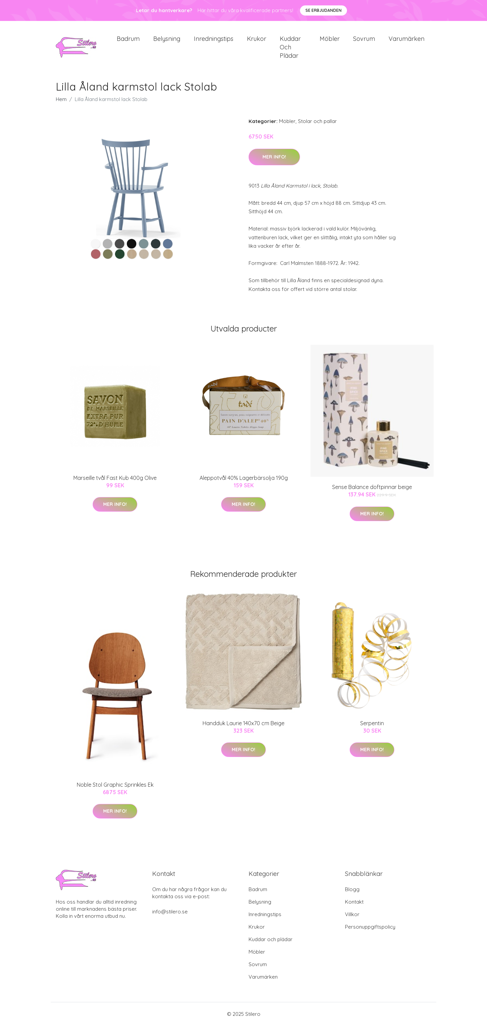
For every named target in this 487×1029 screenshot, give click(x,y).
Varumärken (406, 40)
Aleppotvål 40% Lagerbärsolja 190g (244, 481)
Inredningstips (213, 40)
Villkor (352, 917)
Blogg (352, 892)
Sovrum (364, 40)
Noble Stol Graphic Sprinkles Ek (115, 788)
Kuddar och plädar (290, 48)
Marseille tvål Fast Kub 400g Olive (115, 481)
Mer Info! (274, 160)
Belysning (166, 40)
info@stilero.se (170, 915)
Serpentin (372, 726)
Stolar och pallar (317, 125)
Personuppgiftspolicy (370, 930)
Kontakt (354, 905)
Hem (61, 103)
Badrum (128, 40)
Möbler (330, 40)
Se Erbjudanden (323, 10)
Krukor (256, 40)
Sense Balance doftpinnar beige (372, 490)
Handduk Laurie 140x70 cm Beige (243, 726)
